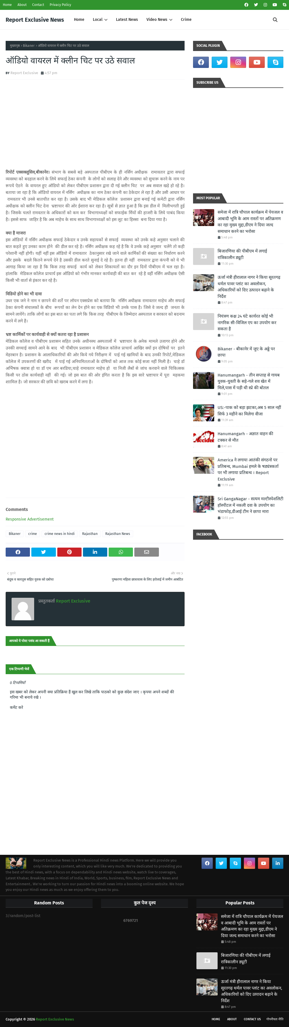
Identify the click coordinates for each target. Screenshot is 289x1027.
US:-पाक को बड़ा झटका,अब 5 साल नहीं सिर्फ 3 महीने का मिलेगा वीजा (249, 411)
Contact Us (252, 1019)
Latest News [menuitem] (127, 19)
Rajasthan (90, 534)
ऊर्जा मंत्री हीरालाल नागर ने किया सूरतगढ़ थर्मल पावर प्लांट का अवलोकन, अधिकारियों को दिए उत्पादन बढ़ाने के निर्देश (249, 287)
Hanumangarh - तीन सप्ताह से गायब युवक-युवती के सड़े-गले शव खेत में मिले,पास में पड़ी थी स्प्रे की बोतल (249, 381)
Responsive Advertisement (30, 519)
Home (7, 5)
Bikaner (29, 46)
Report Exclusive (24, 73)
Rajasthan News (117, 534)
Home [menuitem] (79, 19)
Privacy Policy (60, 5)
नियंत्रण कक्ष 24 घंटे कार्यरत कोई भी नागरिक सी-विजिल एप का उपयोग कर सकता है (247, 322)
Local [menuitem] (97, 19)
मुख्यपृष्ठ (15, 46)
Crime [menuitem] (186, 19)
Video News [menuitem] (156, 19)
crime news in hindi (60, 534)
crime (32, 534)
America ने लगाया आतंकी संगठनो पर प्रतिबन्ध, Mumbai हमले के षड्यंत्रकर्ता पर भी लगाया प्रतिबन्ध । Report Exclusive (248, 469)
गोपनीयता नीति (274, 1019)
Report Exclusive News (35, 19)
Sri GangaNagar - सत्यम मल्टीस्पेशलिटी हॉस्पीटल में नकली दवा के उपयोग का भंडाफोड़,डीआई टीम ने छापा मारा (250, 505)
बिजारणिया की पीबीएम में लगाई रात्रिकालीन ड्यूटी (242, 254)
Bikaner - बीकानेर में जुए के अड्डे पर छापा (246, 352)
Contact (38, 5)
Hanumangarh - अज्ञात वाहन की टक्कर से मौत (245, 437)
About (22, 5)
